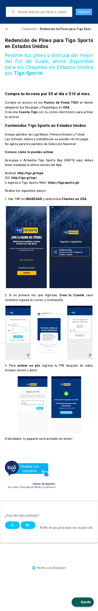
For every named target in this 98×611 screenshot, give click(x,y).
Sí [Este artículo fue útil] (12, 525)
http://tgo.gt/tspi (23, 178)
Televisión (29, 29)
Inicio (15, 29)
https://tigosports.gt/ (63, 183)
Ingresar (84, 12)
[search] (42, 12)
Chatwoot (59, 568)
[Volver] (7, 29)
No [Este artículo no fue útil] (28, 525)
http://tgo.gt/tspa (30, 173)
